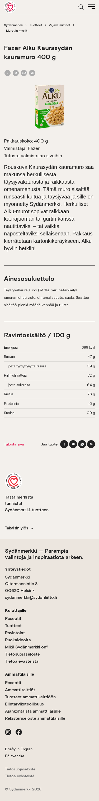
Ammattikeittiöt (20, 689)
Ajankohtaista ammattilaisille (33, 711)
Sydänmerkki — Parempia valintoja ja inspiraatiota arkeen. (44, 554)
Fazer (34, 148)
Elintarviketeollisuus (24, 704)
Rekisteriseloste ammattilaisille (35, 718)
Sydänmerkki (13, 25)
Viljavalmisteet (59, 25)
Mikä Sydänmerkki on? (26, 647)
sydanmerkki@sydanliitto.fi (31, 597)
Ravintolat (15, 632)
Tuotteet (36, 25)
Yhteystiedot (18, 569)
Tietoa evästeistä (22, 661)
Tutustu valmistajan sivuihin (33, 155)
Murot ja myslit (16, 30)
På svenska (14, 756)
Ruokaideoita (18, 639)
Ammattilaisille (19, 674)
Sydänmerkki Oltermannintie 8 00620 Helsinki (21, 584)
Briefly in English (18, 749)
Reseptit (13, 618)
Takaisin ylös (19, 528)
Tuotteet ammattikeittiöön (30, 696)
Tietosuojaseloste (22, 654)
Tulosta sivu (14, 444)
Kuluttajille (15, 610)
